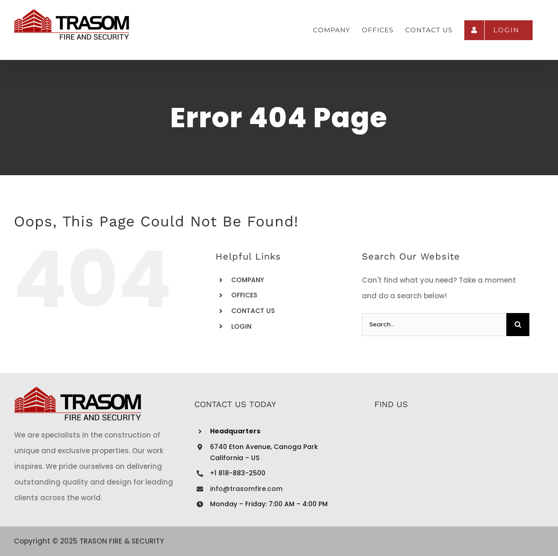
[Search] (517, 324)
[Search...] (434, 324)
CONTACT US (253, 310)
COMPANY (247, 279)
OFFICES (244, 295)
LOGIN (241, 326)
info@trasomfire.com (246, 488)
